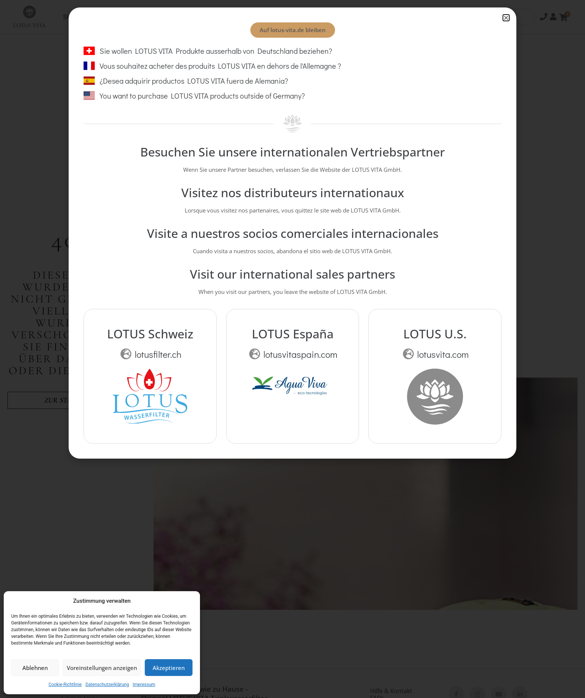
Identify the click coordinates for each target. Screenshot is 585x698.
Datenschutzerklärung (107, 684)
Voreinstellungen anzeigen (102, 667)
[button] (506, 18)
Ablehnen (35, 667)
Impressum (144, 684)
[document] (292, 349)
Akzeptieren (169, 667)
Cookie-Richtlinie (65, 684)
